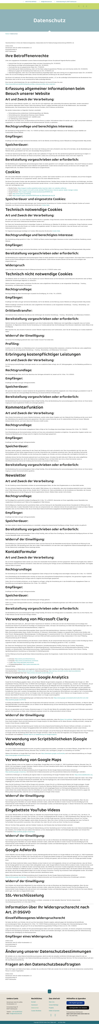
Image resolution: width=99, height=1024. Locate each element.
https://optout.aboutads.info (31, 664)
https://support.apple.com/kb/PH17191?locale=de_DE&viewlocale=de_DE (34, 195)
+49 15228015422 (17, 1011)
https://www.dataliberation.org (83, 775)
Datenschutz (35, 1008)
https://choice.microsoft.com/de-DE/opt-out (40, 673)
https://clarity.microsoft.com (26, 671)
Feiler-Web (62, 1022)
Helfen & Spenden (54, 1010)
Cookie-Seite (45, 205)
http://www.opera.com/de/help (22, 193)
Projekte (51, 1008)
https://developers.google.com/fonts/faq (53, 753)
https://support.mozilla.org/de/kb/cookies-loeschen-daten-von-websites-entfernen (42, 188)
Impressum (34, 1005)
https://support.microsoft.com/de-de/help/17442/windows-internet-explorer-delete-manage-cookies (48, 190)
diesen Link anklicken (66, 719)
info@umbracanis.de (16, 1013)
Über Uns (51, 1002)
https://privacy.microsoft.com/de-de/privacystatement (64, 671)
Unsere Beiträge (53, 1005)
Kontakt (33, 1002)
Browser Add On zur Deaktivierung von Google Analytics (40, 734)
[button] (79, 6)
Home (7, 34)
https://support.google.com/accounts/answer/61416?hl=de (35, 192)
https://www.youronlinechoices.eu (25, 659)
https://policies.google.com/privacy (15, 772)
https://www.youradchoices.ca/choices (26, 660)
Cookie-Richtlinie (36, 1010)
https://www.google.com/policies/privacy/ (17, 755)
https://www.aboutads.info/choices (23, 662)
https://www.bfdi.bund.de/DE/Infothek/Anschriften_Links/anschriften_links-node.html (30, 84)
